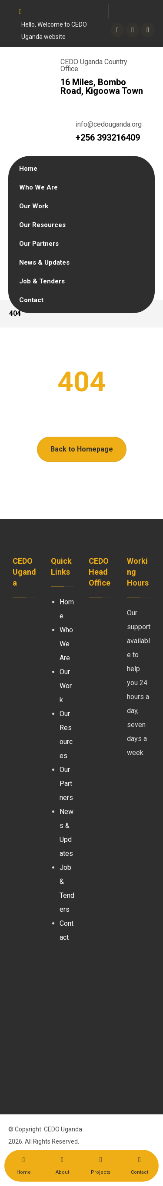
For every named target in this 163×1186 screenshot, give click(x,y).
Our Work (66, 686)
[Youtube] (148, 30)
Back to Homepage (81, 449)
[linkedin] (133, 30)
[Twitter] (117, 30)
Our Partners (66, 783)
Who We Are (66, 644)
